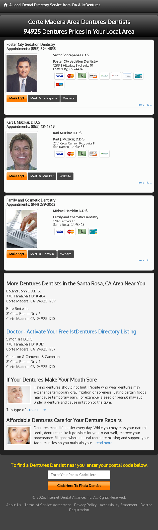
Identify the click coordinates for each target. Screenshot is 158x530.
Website (68, 98)
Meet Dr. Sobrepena (43, 98)
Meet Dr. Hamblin (42, 254)
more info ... (144, 104)
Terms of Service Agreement (47, 505)
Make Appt (16, 98)
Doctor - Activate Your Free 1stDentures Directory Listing (71, 331)
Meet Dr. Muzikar (41, 176)
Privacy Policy (85, 505)
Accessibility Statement (118, 505)
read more (37, 410)
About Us (13, 505)
